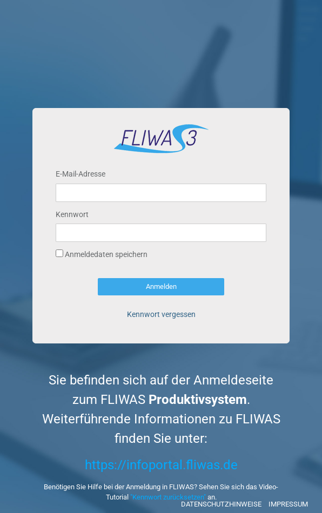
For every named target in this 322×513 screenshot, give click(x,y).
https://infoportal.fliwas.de (161, 465)
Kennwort (72, 214)
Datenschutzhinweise (221, 504)
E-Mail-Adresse (80, 174)
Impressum (288, 504)
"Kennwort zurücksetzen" (168, 497)
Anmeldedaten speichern (101, 254)
